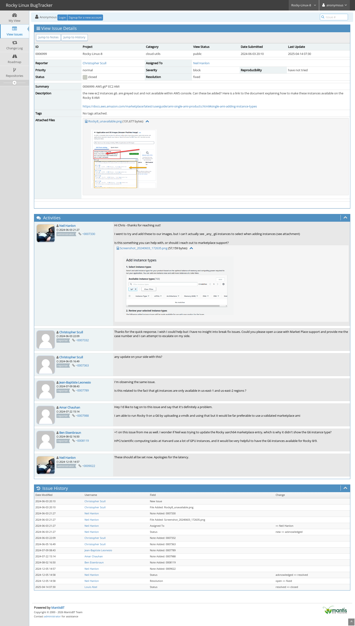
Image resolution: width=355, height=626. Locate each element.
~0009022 (88, 466)
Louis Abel (91, 587)
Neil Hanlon (201, 63)
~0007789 (82, 390)
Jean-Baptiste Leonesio (75, 382)
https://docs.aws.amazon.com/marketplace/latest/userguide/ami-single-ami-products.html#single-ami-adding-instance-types (170, 106)
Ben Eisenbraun (70, 432)
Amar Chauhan (69, 407)
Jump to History (74, 37)
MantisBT (57, 607)
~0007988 (82, 415)
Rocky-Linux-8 (304, 5)
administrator (52, 616)
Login (62, 17)
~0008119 (82, 440)
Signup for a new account (85, 17)
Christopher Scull (94, 63)
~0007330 (88, 234)
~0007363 (82, 365)
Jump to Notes (48, 37)
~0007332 (82, 340)
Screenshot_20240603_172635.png (143, 248)
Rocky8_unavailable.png (105, 121)
